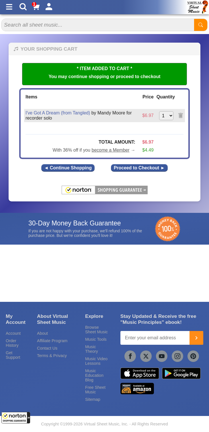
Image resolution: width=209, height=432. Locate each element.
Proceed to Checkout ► (139, 167)
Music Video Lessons (96, 361)
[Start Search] (200, 25)
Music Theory (91, 349)
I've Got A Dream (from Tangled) (58, 112)
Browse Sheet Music (96, 329)
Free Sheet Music (95, 389)
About (42, 333)
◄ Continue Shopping (68, 167)
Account (13, 333)
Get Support (13, 355)
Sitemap (92, 399)
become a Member (111, 150)
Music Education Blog (94, 375)
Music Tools (96, 339)
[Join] (196, 338)
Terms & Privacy (52, 355)
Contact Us (47, 348)
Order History (12, 343)
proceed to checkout (138, 76)
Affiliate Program (52, 340)
